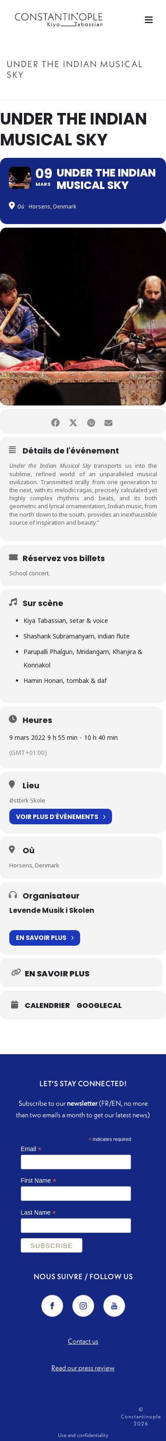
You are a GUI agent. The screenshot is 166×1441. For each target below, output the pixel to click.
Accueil (40, 93)
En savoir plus (44, 937)
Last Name (38, 1212)
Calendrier (47, 1006)
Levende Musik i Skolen (51, 910)
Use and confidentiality (83, 1435)
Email (31, 1149)
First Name (39, 1180)
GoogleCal (99, 1006)
